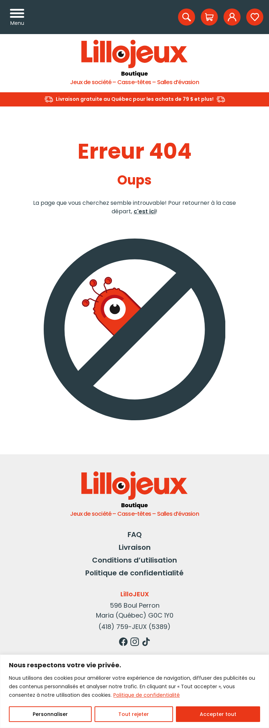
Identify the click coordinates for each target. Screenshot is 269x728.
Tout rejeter (133, 714)
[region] (134, 691)
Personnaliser (50, 714)
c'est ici (145, 211)
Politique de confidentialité (146, 695)
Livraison (135, 547)
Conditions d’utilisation (134, 560)
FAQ (135, 535)
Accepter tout (218, 714)
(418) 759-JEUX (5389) (134, 626)
